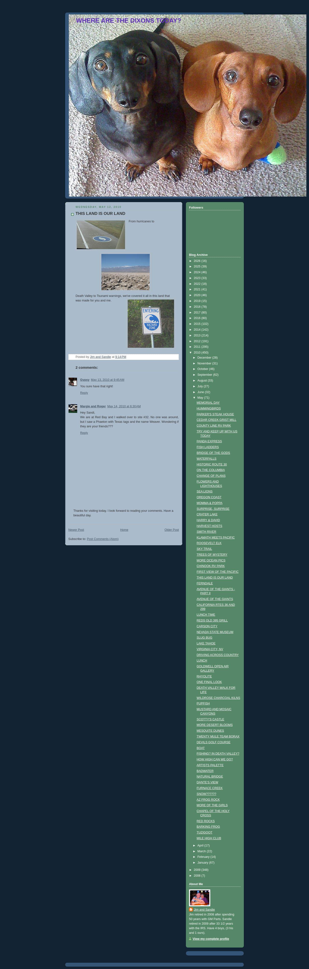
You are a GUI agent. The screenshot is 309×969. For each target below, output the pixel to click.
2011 (198, 346)
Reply (84, 393)
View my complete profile (211, 939)
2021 (198, 289)
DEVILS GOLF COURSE (214, 742)
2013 (198, 335)
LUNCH (202, 660)
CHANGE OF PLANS (211, 476)
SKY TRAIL (204, 549)
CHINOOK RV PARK (211, 566)
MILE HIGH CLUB (209, 838)
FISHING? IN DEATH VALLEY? (218, 753)
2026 (198, 261)
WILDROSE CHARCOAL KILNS (218, 698)
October (203, 369)
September (205, 374)
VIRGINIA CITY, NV (210, 649)
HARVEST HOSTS (209, 526)
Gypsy (85, 380)
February (204, 857)
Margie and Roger (93, 406)
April (200, 845)
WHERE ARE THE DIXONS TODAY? (128, 20)
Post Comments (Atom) (103, 539)
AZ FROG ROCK (208, 799)
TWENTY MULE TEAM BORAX (218, 736)
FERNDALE (205, 583)
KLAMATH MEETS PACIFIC (216, 537)
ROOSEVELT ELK (209, 543)
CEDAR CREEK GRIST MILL (216, 420)
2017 (198, 312)
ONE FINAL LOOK (209, 682)
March (202, 851)
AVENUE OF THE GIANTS (215, 599)
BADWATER (205, 771)
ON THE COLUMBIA (211, 470)
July (200, 386)
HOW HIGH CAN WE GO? (215, 759)
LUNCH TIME (206, 614)
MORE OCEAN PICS (211, 560)
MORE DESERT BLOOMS (215, 725)
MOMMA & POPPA (210, 503)
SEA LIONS (205, 491)
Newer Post (76, 530)
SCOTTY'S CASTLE (211, 719)
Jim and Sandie (204, 909)
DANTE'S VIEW (207, 782)
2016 (198, 318)
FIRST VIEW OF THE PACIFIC (218, 571)
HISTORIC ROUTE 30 (212, 464)
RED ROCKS (206, 821)
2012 (198, 341)
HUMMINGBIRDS (209, 408)
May (200, 397)
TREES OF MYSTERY (212, 554)
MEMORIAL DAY (208, 402)
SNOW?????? (206, 794)
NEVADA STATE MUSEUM (215, 632)
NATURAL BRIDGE (210, 776)
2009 (198, 870)
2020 (198, 295)
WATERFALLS (207, 458)
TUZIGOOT (204, 832)
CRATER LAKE (207, 514)
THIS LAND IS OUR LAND (215, 577)
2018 (198, 306)
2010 (198, 352)
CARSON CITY (207, 626)
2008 (198, 875)
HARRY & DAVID (208, 520)
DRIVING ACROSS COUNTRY (218, 655)
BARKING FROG (208, 826)
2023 (198, 278)
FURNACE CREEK (210, 788)
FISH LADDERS (208, 447)
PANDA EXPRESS (209, 441)
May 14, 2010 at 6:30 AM (124, 406)
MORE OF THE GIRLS (212, 805)
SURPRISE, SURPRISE (213, 509)
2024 (198, 272)
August (202, 380)
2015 (198, 324)
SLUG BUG (204, 637)
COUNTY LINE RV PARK (214, 425)
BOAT (201, 748)
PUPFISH (203, 703)
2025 (198, 266)
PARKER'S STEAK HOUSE (215, 414)
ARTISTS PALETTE (210, 765)
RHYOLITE (204, 676)
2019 (198, 301)
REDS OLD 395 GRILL (212, 620)
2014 (198, 329)
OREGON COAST (209, 497)
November (204, 363)
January (203, 862)
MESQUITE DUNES (210, 730)
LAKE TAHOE (206, 643)
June (201, 392)
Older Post (171, 530)
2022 (198, 284)
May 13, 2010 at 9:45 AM (107, 380)
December (204, 357)
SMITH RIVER (206, 531)
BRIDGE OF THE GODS (213, 453)
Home (124, 530)
